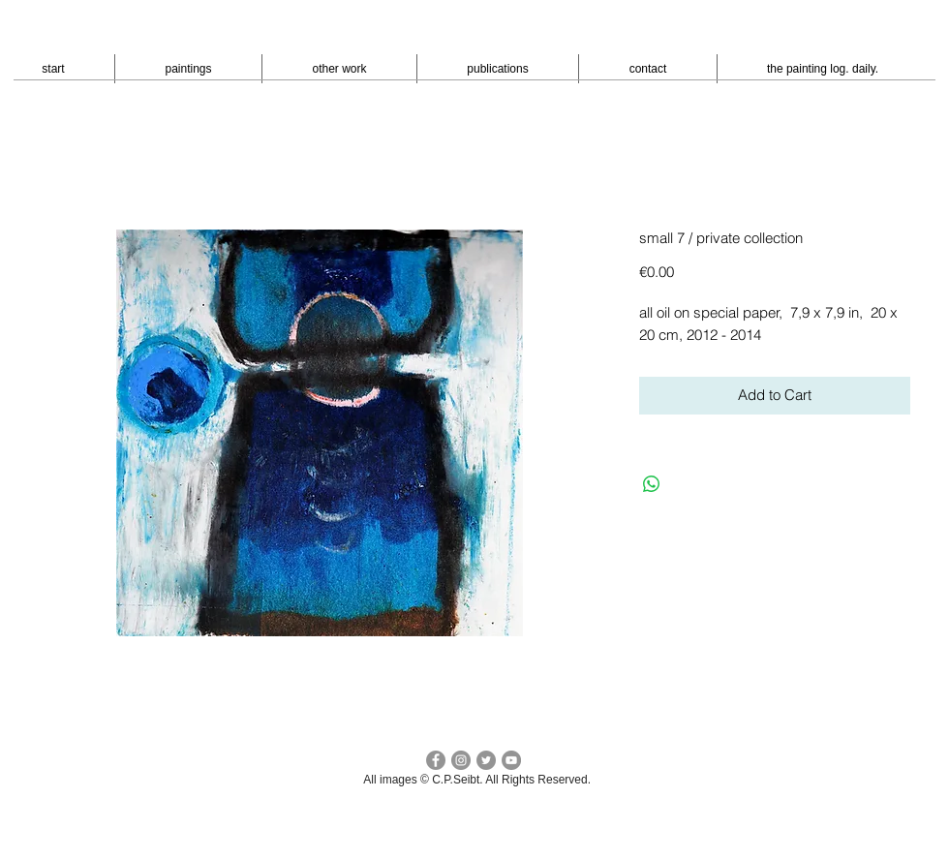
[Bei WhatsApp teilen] (651, 484)
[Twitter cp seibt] (486, 760)
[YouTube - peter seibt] (511, 760)
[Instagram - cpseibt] (461, 760)
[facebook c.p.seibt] (435, 760)
